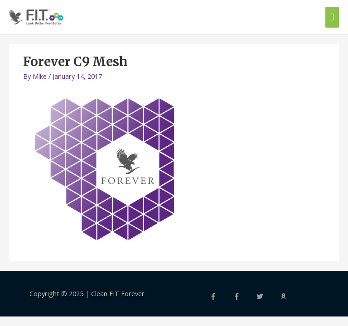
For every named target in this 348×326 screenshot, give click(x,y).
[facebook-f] (221, 296)
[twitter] (267, 296)
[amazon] (291, 296)
